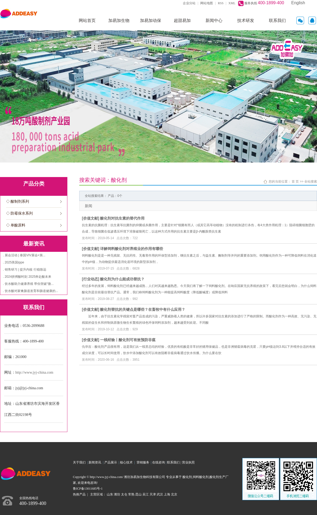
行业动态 (90, 279)
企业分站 (189, 3)
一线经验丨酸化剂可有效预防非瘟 (128, 340)
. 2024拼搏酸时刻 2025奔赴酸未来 (27, 277)
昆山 (138, 494)
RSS (220, 3)
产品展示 (111, 462)
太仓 (124, 494)
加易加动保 (150, 20)
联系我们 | (174, 462)
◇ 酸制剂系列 (17, 201)
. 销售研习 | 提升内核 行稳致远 (24, 269)
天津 (153, 494)
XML (232, 3)
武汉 (160, 494)
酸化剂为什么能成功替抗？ (122, 279)
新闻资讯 (95, 462)
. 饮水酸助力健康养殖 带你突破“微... (28, 284)
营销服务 (144, 462)
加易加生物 (118, 20)
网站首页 (87, 20)
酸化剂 (187, 477)
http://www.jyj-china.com (34, 372)
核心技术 (126, 462)
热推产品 (79, 494)
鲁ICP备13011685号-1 (87, 488)
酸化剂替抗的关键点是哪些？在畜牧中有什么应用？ (142, 309)
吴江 (145, 494)
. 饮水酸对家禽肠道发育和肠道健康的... (30, 291)
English (298, 3)
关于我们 (80, 462)
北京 (174, 494)
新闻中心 (214, 20)
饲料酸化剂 (201, 477)
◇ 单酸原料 (16, 225)
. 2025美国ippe (13, 262)
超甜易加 (182, 20)
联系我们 (277, 20)
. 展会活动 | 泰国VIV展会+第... (24, 255)
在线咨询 (158, 462)
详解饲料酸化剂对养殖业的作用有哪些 (131, 249)
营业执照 (188, 462)
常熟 (131, 494)
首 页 (295, 181)
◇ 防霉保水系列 (19, 213)
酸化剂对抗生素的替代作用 (122, 218)
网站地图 (206, 3)
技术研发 (245, 20)
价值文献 (90, 218)
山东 (110, 494)
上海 (167, 494)
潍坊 (117, 494)
